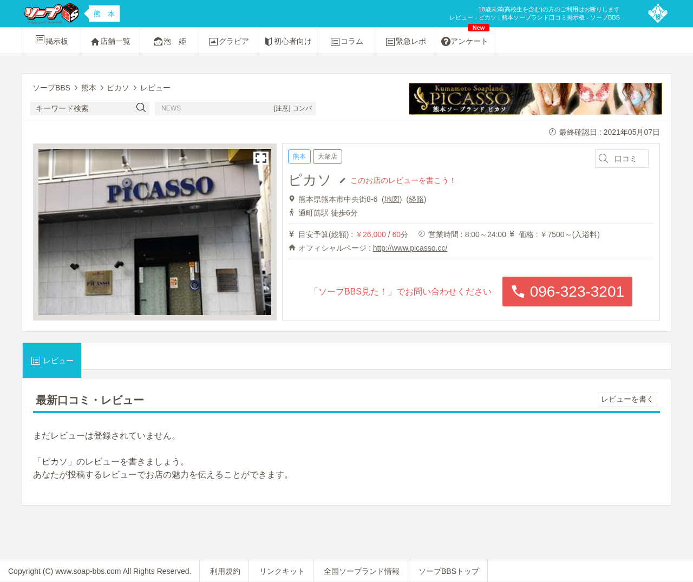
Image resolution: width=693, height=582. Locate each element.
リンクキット (282, 571)
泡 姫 (169, 41)
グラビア (228, 41)
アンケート (465, 37)
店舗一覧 (110, 42)
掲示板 (51, 39)
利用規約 (225, 571)
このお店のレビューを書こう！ (403, 179)
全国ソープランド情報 (362, 571)
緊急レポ (405, 41)
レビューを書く (627, 399)
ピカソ (310, 180)
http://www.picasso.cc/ (410, 248)
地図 (392, 199)
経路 (416, 199)
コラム (346, 41)
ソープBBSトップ (449, 571)
